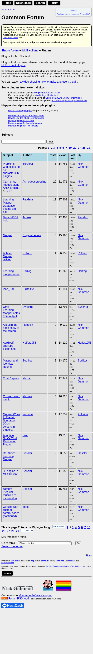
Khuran (27, 378)
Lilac (25, 435)
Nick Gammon (83, 165)
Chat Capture (11, 378)
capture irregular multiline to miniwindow (10, 493)
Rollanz (27, 253)
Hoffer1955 (29, 342)
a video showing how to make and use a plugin (48, 81)
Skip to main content (8, 9)
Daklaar (27, 488)
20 (74, 147)
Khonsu (27, 396)
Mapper (7, 235)
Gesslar (27, 453)
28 (84, 147)
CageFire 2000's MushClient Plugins (63, 98)
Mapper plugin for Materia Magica (25, 123)
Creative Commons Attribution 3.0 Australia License (66, 566)
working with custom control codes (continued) (11, 511)
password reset (10, 37)
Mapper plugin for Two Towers (23, 125)
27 (79, 147)
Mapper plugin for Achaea (21, 120)
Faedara (28, 199)
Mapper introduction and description (26, 115)
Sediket (27, 360)
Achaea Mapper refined (7, 256)
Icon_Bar (8, 289)
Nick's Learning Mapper (20, 110)
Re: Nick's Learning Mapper (9, 456)
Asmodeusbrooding (34, 181)
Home (7, 2)
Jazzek (27, 217)
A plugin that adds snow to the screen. (11, 327)
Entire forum (10, 50)
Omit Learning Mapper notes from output (11, 311)
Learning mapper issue (11, 273)
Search (40, 2)
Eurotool (28, 163)
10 (70, 147)
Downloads (23, 2)
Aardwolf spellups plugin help (9, 345)
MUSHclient (30, 50)
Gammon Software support (35, 595)
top (89, 556)
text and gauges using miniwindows (69, 100)
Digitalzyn (29, 289)
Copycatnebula (32, 235)
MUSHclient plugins (13, 65)
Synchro (28, 306)
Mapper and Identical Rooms (10, 363)
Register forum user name (68, 14)
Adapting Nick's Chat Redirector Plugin (10, 440)
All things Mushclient (47, 95)
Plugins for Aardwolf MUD (47, 92)
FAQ (88, 14)
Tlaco (26, 506)
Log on (73, 10)
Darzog (27, 271)
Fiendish (83, 217)
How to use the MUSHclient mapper (26, 118)
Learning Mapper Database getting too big (9, 205)
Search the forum (12, 546)
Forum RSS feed (18, 598)
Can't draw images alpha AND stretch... (11, 184)
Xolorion (28, 414)
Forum (54, 2)
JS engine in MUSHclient (10, 473)
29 (88, 147)
